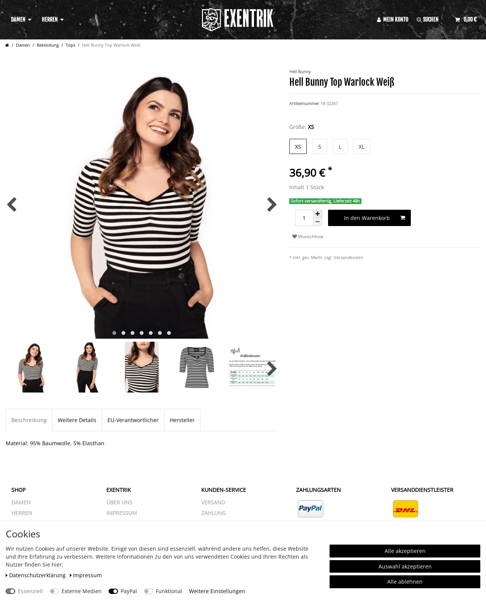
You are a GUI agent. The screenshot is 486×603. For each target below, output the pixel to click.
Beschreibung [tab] (29, 420)
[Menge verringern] (317, 222)
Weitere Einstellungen (217, 591)
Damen (18, 19)
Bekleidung (48, 45)
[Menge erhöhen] (317, 214)
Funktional (169, 591)
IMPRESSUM (121, 513)
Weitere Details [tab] (77, 420)
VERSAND (213, 502)
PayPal (129, 591)
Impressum (86, 575)
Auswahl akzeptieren (405, 566)
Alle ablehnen (405, 581)
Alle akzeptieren (405, 550)
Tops (70, 45)
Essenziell (30, 591)
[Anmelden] (393, 19)
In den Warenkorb (374, 217)
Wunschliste (307, 236)
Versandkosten (348, 257)
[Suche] (432, 19)
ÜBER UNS (119, 502)
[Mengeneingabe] (304, 218)
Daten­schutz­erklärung (36, 575)
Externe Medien (82, 591)
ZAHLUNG (213, 513)
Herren (50, 19)
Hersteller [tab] (182, 420)
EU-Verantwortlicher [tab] (133, 420)
